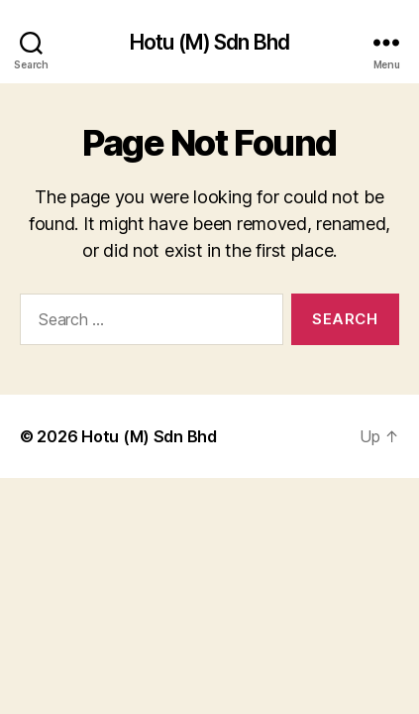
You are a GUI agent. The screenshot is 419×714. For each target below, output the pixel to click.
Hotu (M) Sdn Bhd (209, 42)
